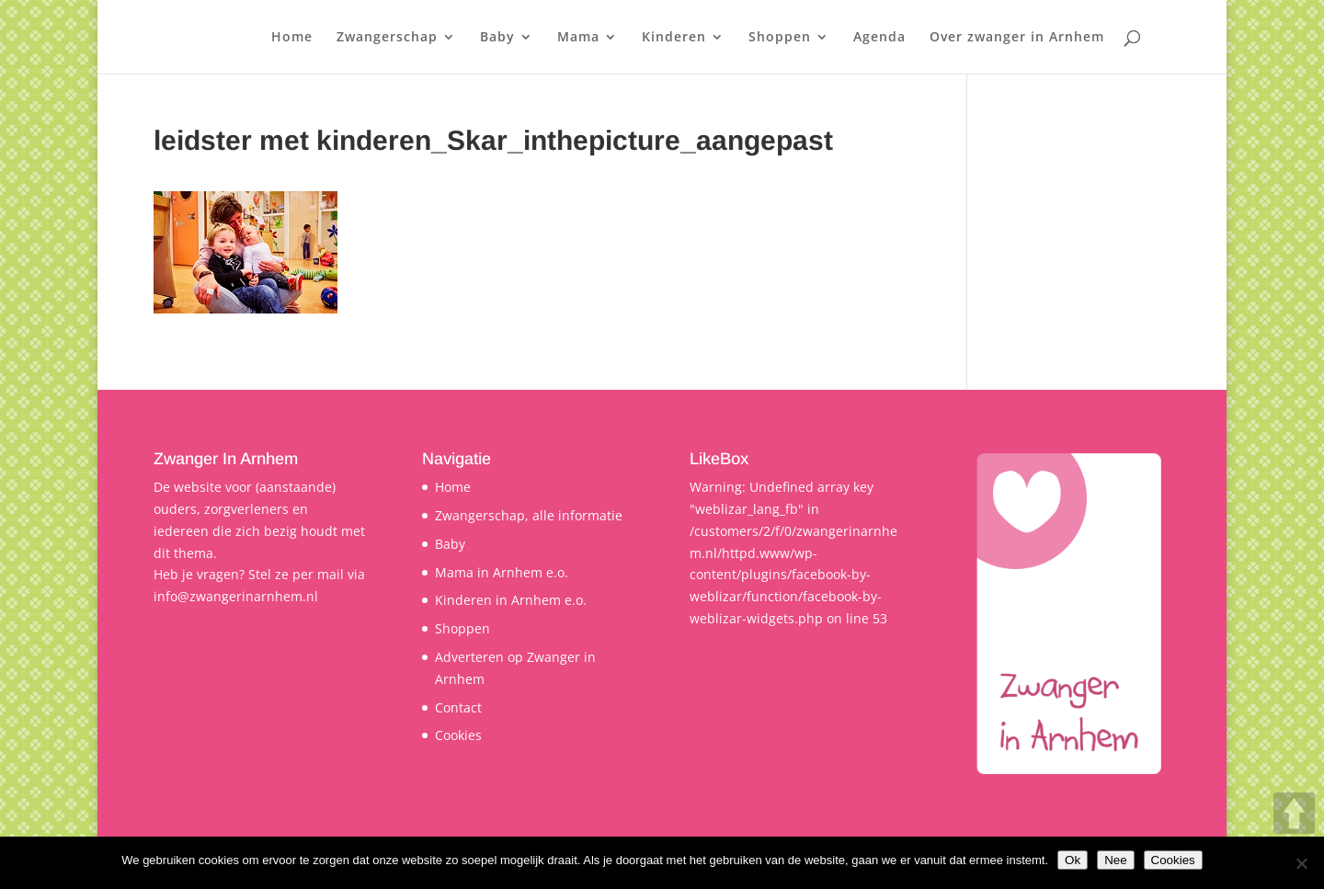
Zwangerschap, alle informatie (528, 515)
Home (292, 37)
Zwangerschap (387, 37)
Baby (497, 37)
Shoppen (779, 37)
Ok (1072, 860)
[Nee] (1301, 863)
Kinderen (674, 37)
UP (1294, 813)
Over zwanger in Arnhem (1017, 37)
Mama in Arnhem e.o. (501, 572)
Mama (578, 37)
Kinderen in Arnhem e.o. (511, 600)
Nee (1115, 860)
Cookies (458, 735)
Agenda (879, 37)
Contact (458, 707)
